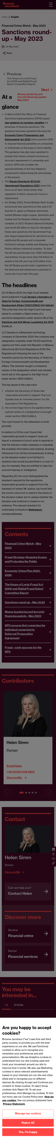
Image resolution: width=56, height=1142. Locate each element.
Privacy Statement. (14, 1106)
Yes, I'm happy (28, 1135)
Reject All (28, 1125)
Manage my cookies (28, 1116)
